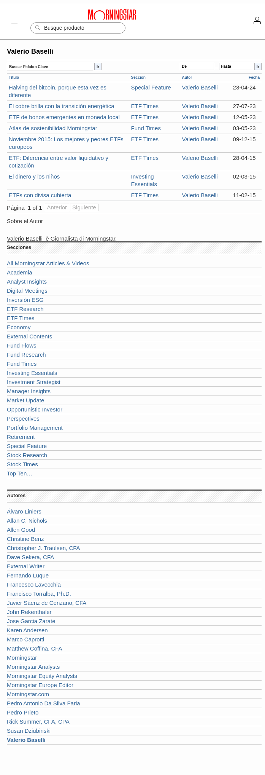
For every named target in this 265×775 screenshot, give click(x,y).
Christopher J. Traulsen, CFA (43, 548)
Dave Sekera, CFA (30, 557)
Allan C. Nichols (27, 520)
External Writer (25, 566)
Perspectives (23, 418)
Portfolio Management (35, 428)
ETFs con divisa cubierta (40, 195)
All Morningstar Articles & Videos (48, 263)
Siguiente (84, 207)
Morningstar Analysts (33, 667)
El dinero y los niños (34, 176)
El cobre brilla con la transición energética (61, 106)
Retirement (21, 437)
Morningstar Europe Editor (40, 685)
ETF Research (25, 309)
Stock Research (27, 455)
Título (14, 77)
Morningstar (22, 657)
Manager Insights (29, 391)
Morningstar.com (28, 694)
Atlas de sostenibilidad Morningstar (53, 128)
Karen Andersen (27, 630)
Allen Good (21, 530)
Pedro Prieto (22, 712)
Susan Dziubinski (29, 731)
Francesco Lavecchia (34, 584)
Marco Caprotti (25, 639)
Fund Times (146, 128)
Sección (138, 77)
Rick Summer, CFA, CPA (38, 721)
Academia (19, 272)
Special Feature (151, 87)
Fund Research (26, 354)
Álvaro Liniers (24, 511)
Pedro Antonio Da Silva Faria (43, 703)
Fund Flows (21, 345)
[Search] (77, 27)
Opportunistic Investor (34, 409)
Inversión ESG (25, 300)
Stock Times (22, 464)
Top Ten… (19, 473)
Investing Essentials (32, 373)
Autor (187, 77)
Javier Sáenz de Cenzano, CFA (46, 603)
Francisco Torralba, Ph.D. (39, 593)
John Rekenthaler (29, 612)
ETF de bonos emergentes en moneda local (64, 117)
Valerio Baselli (200, 87)
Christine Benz (25, 539)
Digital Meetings (27, 290)
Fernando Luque (28, 575)
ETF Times (145, 106)
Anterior (57, 207)
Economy (19, 327)
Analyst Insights (27, 281)
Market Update (25, 400)
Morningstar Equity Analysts (42, 676)
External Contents (29, 336)
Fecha (254, 77)
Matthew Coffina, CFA (34, 648)
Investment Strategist (33, 382)
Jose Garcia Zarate (31, 621)
